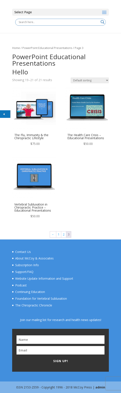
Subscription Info (27, 265)
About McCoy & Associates (34, 258)
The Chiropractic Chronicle (33, 305)
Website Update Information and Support (44, 278)
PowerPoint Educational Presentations (47, 48)
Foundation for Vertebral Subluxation (41, 298)
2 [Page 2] (64, 234)
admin (100, 387)
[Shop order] (90, 80)
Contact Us (23, 252)
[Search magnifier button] (102, 22)
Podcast (21, 285)
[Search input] (59, 22)
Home (16, 48)
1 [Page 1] (59, 234)
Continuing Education (30, 292)
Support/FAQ (24, 272)
